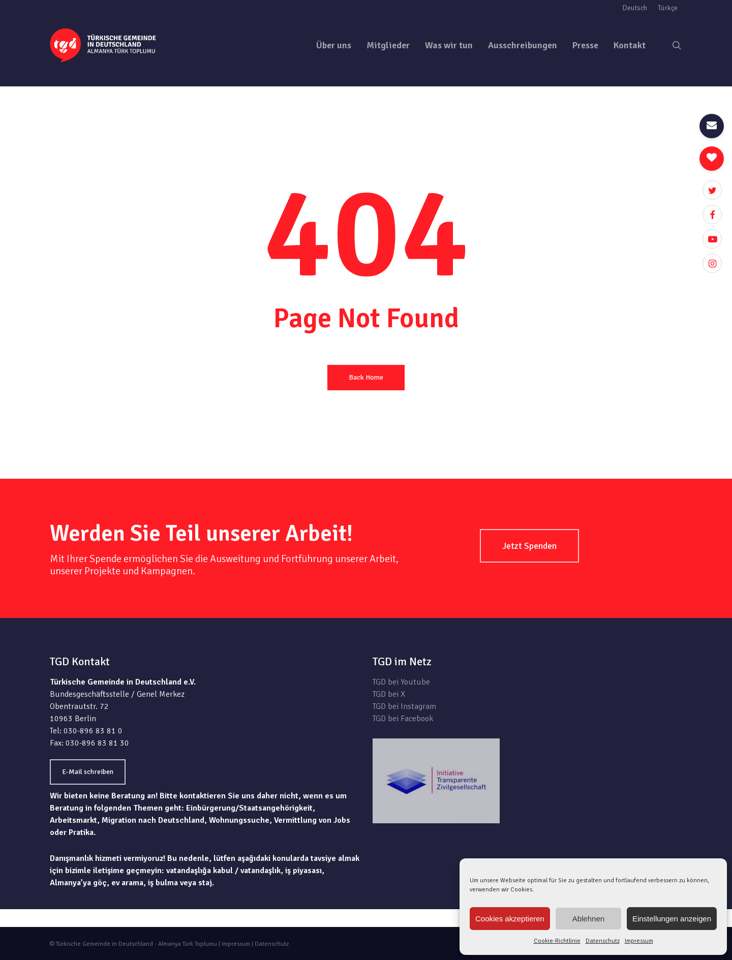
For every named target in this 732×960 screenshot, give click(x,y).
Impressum (639, 941)
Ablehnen (588, 918)
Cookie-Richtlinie (557, 941)
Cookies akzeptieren (509, 918)
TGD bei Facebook (403, 719)
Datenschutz (603, 941)
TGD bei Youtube (401, 682)
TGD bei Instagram (404, 706)
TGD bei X (389, 694)
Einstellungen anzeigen (671, 918)
